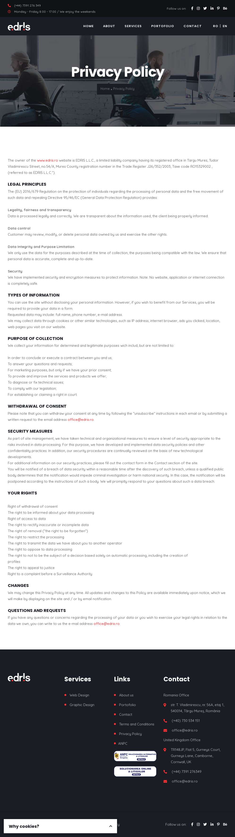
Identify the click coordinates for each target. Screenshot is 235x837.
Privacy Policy (130, 734)
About (109, 26)
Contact (193, 26)
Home (88, 26)
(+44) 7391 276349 (186, 771)
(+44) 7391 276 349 (27, 5)
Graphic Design (82, 705)
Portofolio (162, 26)
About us (126, 695)
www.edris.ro (47, 160)
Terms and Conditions (136, 724)
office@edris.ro (81, 419)
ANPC (122, 743)
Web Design (79, 695)
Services (133, 26)
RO (215, 26)
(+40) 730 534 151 (186, 720)
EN (225, 26)
